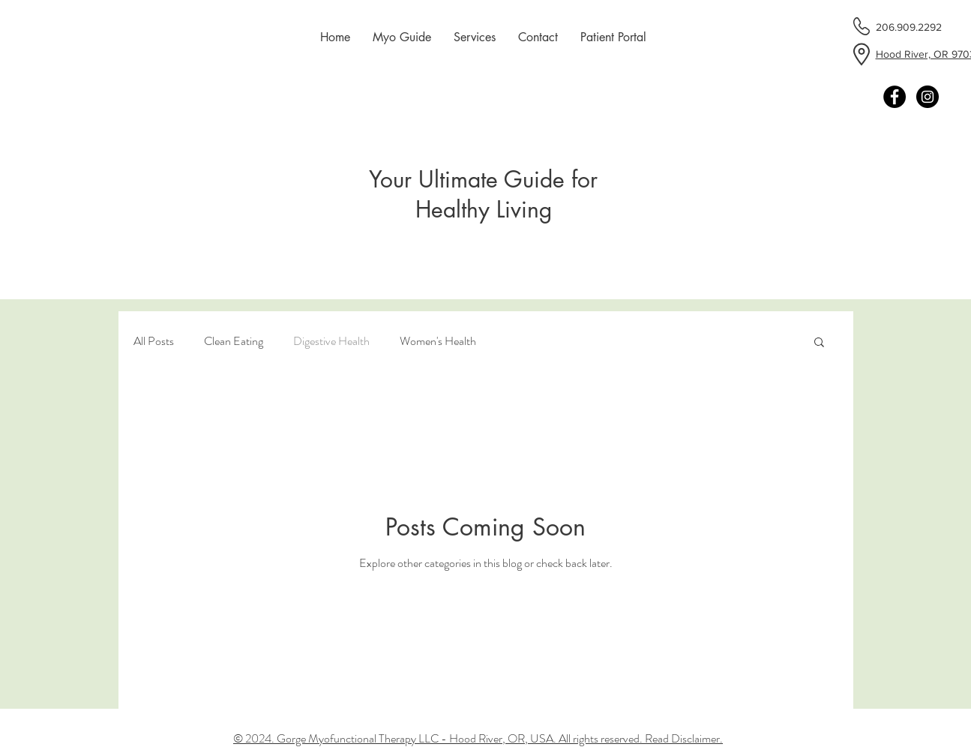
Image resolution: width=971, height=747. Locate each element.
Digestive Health (331, 341)
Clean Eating (233, 341)
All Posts (153, 341)
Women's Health (438, 341)
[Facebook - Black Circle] (894, 97)
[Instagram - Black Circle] (927, 97)
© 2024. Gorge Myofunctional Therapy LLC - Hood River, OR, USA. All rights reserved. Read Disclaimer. (478, 738)
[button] (819, 343)
